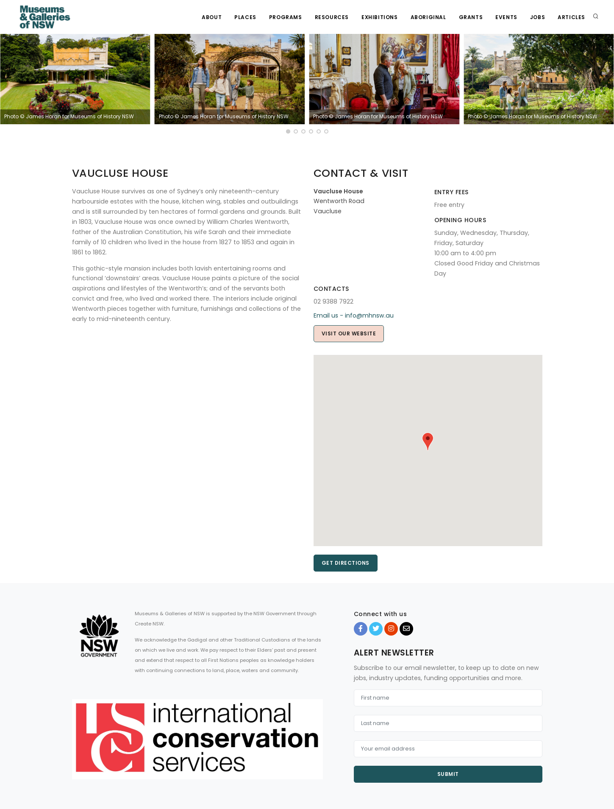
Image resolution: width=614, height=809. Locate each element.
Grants (471, 17)
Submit (448, 774)
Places (245, 17)
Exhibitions (379, 17)
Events (506, 17)
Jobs (537, 17)
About (212, 17)
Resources (332, 17)
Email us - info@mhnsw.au (354, 315)
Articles (571, 17)
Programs (285, 17)
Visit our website (349, 333)
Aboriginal (428, 17)
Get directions (346, 562)
